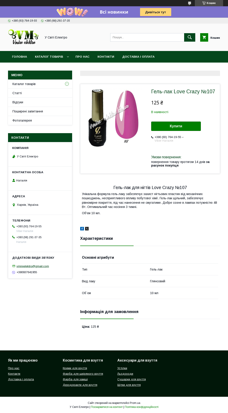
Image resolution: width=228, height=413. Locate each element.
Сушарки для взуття (131, 379)
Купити (176, 126)
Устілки (122, 368)
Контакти (106, 56)
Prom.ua (135, 403)
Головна (19, 56)
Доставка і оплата (138, 56)
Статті (17, 93)
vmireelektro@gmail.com (32, 266)
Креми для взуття (75, 368)
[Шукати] (189, 37)
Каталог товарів (49, 56)
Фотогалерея (22, 120)
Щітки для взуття (129, 385)
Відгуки (17, 102)
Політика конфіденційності (142, 407)
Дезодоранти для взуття (80, 385)
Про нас (82, 56)
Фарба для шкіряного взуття (83, 373)
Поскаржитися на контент (107, 407)
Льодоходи (125, 373)
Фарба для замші (75, 379)
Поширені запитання (27, 111)
